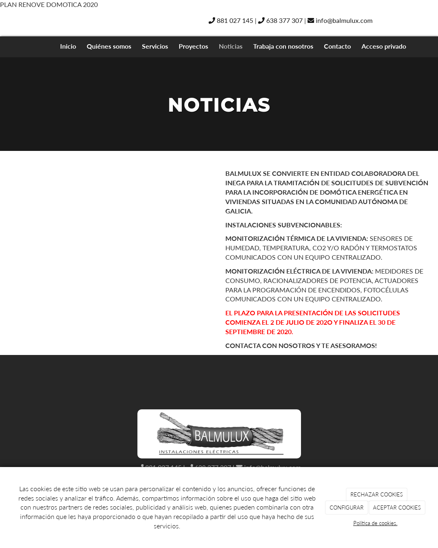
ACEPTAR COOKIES (397, 507)
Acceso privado (384, 46)
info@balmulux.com (340, 20)
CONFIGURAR (347, 507)
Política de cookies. (375, 523)
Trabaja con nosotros (283, 46)
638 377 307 (280, 20)
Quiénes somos (109, 46)
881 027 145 (231, 20)
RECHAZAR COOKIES (376, 494)
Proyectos (193, 46)
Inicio (68, 46)
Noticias (231, 46)
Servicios (155, 46)
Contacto (337, 46)
